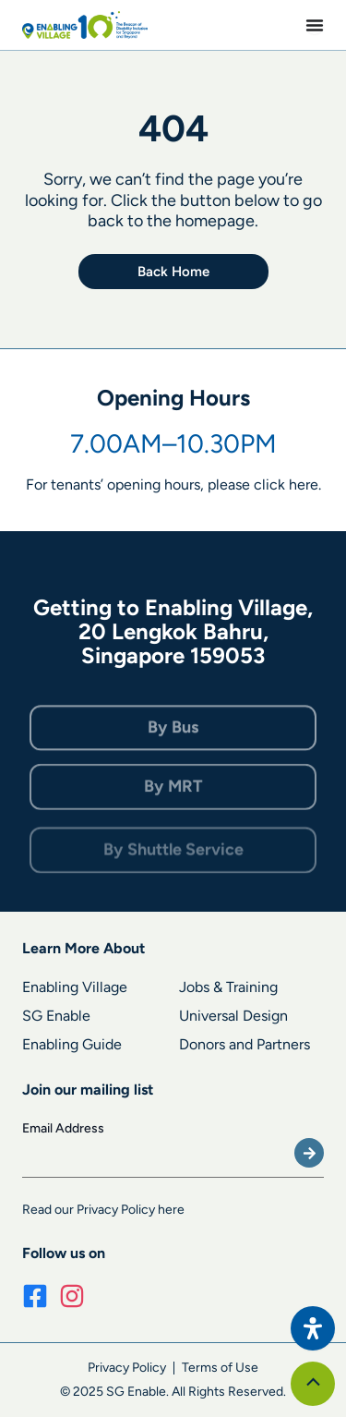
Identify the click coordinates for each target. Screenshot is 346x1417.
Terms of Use (220, 1367)
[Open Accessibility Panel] (313, 1328)
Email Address (63, 1128)
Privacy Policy (127, 1367)
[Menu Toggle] (314, 25)
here (303, 485)
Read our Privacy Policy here (103, 1209)
